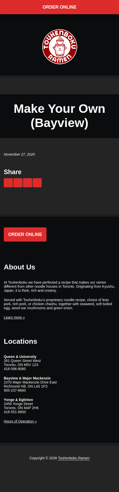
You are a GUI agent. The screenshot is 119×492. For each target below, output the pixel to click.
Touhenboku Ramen (73, 458)
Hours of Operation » (20, 421)
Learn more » (14, 317)
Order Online (59, 7)
